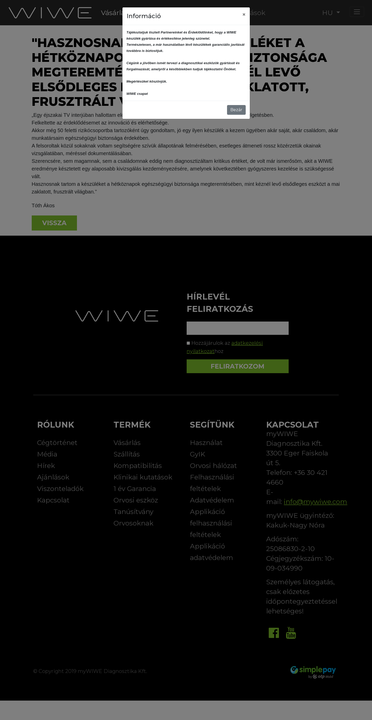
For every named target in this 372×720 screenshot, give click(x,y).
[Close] (244, 14)
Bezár (236, 109)
